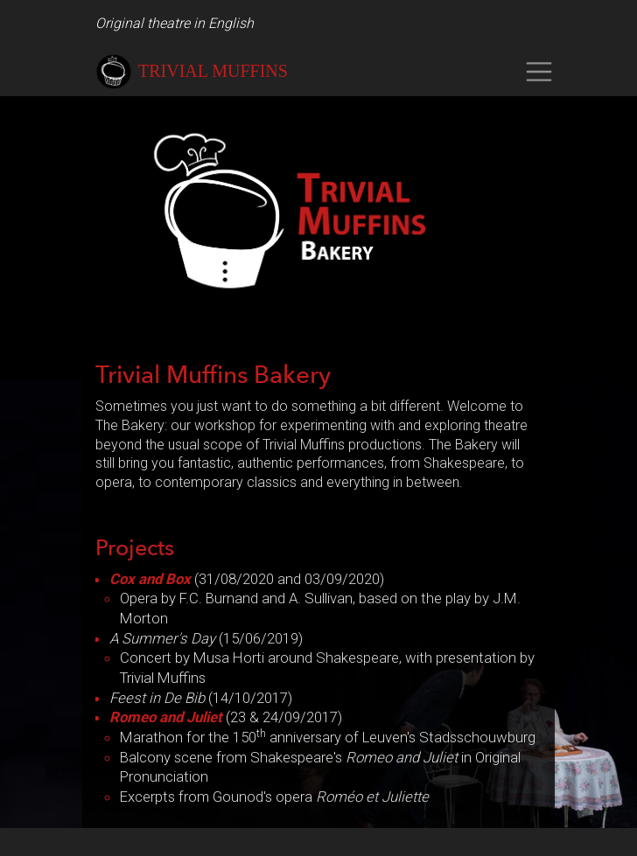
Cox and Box (150, 579)
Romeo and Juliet (165, 717)
